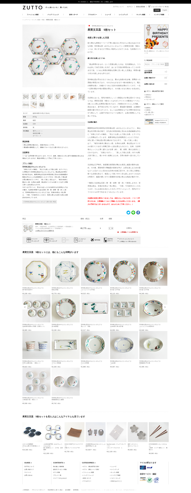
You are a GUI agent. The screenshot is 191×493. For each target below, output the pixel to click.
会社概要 (67, 490)
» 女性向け (147, 95)
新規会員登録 (140, 7)
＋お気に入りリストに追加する (44, 230)
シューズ (108, 14)
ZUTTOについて (118, 7)
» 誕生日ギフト (149, 114)
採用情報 (75, 490)
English (164, 10)
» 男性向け (147, 97)
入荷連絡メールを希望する (127, 232)
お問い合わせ (156, 84)
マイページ (27, 472)
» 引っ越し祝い (149, 112)
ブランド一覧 (57, 475)
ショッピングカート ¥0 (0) (160, 7)
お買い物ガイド (156, 78)
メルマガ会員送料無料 (156, 71)
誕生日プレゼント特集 (60, 469)
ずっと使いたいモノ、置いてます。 (57, 7)
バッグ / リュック (53, 14)
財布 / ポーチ (73, 14)
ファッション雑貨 (32, 14)
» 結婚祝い (147, 108)
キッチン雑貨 (140, 14)
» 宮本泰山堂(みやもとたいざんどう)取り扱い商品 (39, 202)
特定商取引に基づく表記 (55, 490)
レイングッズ (123, 14)
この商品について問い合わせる (127, 241)
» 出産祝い (147, 110)
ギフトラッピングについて (126, 239)
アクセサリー (92, 14)
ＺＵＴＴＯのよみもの (60, 478)
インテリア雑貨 (159, 14)
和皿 (43, 19)
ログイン (130, 7)
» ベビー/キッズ (149, 99)
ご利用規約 (25, 490)
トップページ (26, 19)
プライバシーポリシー (38, 490)
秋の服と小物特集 (58, 466)
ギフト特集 (56, 472)
